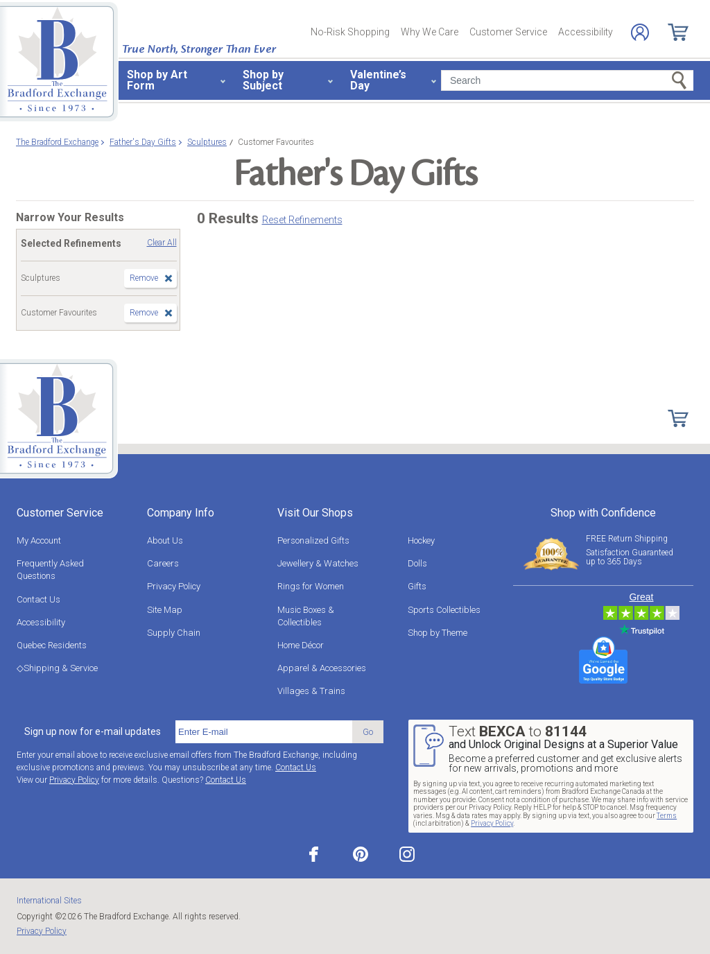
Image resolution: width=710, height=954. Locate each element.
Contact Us (38, 599)
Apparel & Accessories (321, 668)
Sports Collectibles (444, 610)
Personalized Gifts (313, 540)
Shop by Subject (263, 80)
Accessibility (585, 31)
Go (368, 732)
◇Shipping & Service (57, 668)
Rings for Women (310, 586)
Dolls (417, 563)
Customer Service (508, 31)
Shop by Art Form (157, 80)
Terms (667, 815)
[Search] (567, 80)
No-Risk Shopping (350, 31)
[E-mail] (263, 732)
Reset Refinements (302, 219)
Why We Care (429, 31)
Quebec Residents (52, 645)
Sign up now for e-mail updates (92, 731)
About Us (165, 540)
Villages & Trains (311, 691)
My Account (39, 540)
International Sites (49, 900)
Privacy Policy (173, 586)
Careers (163, 563)
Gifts (417, 586)
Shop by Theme (437, 632)
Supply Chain (173, 632)
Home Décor (300, 645)
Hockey (421, 540)
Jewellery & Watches (317, 563)
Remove (144, 278)
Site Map (164, 610)
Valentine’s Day (378, 80)
